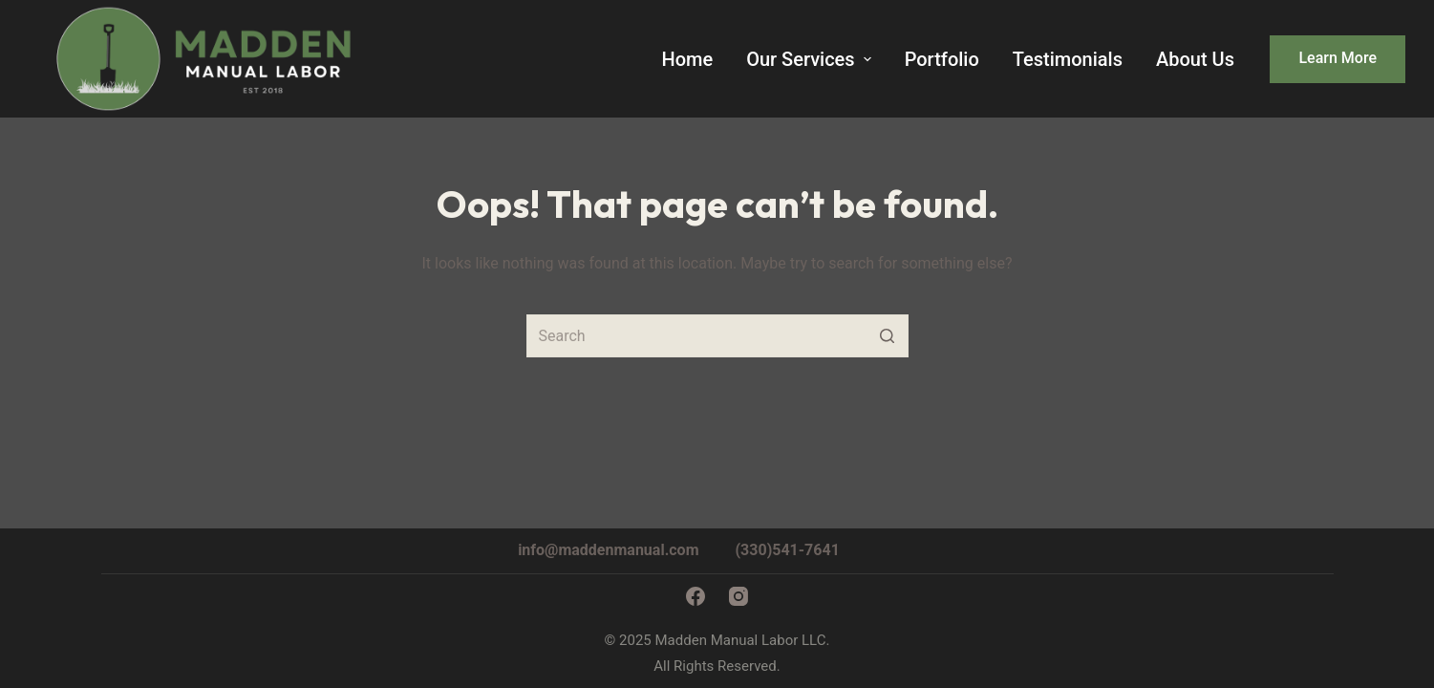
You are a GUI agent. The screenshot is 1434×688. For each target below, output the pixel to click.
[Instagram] (738, 596)
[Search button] (887, 335)
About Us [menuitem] (1195, 59)
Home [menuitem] (687, 59)
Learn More (1337, 58)
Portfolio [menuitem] (942, 59)
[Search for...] (717, 335)
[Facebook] (695, 596)
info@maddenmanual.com (608, 550)
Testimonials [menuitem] (1068, 59)
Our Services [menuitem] (810, 59)
